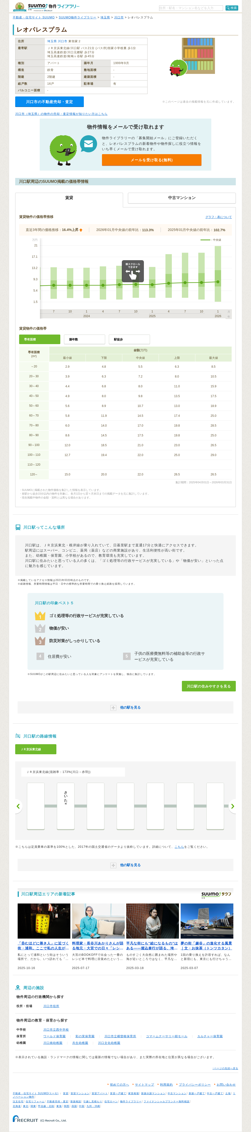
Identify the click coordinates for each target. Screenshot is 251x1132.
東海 (59, 1106)
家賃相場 (133, 1093)
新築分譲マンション (153, 1093)
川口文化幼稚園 (109, 1043)
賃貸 (65, 1093)
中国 (81, 1106)
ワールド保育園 (54, 1036)
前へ (19, 806)
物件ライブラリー (131, 1101)
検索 (234, 8)
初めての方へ (119, 1084)
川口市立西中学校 (56, 1029)
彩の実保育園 (85, 1036)
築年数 (73, 339)
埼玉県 (105, 17)
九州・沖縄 (93, 1106)
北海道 (17, 1106)
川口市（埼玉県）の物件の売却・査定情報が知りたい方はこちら (61, 114)
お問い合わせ (226, 1084)
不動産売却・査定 (57, 1101)
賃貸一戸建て (118, 1093)
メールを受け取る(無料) (152, 160)
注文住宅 (18, 1101)
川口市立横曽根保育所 (120, 1036)
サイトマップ (144, 1084)
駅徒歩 (118, 339)
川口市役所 (51, 1006)
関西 (66, 1106)
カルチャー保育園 (210, 1036)
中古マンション (177, 1093)
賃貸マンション (80, 1093)
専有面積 (30, 339)
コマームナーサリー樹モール (167, 1036)
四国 (74, 1106)
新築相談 (75, 1101)
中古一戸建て (215, 1093)
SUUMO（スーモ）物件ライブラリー (46, 7)
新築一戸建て (197, 1093)
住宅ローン (111, 1101)
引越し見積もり (92, 1101)
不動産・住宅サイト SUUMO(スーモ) (36, 1093)
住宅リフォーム (35, 1101)
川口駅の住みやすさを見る (209, 686)
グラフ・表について (218, 217)
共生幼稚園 (80, 1043)
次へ (232, 806)
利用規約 (166, 1084)
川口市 (119, 17)
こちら (179, 847)
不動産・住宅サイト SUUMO (34, 17)
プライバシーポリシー (195, 1084)
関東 (33, 1106)
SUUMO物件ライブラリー (78, 17)
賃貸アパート (100, 1093)
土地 (228, 1093)
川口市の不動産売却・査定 (49, 102)
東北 (25, 1106)
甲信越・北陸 (46, 1106)
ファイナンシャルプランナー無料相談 (166, 1101)
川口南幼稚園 (53, 1043)
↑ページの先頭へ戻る (225, 1068)
